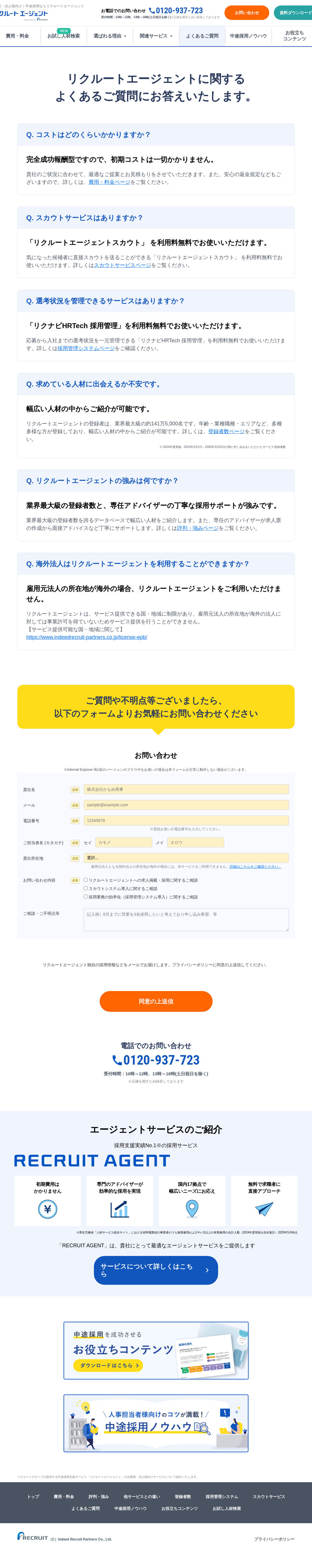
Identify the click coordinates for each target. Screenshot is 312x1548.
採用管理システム (222, 1496)
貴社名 (29, 789)
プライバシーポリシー (192, 964)
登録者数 (183, 1496)
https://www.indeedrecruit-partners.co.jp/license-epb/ (86, 637)
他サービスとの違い (142, 1496)
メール (29, 805)
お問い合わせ (247, 12)
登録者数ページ (226, 431)
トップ (33, 1496)
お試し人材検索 (227, 1508)
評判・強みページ (198, 528)
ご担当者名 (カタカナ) (43, 842)
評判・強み (99, 1496)
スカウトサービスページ (122, 265)
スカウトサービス (269, 1496)
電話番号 (31, 820)
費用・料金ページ (109, 182)
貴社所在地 (33, 858)
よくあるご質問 (85, 1508)
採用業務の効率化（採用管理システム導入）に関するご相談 (143, 897)
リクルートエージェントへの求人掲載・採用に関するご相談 (143, 880)
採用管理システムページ (86, 348)
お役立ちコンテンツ (179, 1508)
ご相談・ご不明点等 (41, 913)
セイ (88, 842)
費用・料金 (64, 1496)
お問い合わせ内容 (39, 880)
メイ (160, 842)
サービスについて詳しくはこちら (147, 1270)
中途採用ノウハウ (130, 1508)
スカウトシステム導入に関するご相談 (123, 888)
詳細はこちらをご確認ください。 (256, 867)
